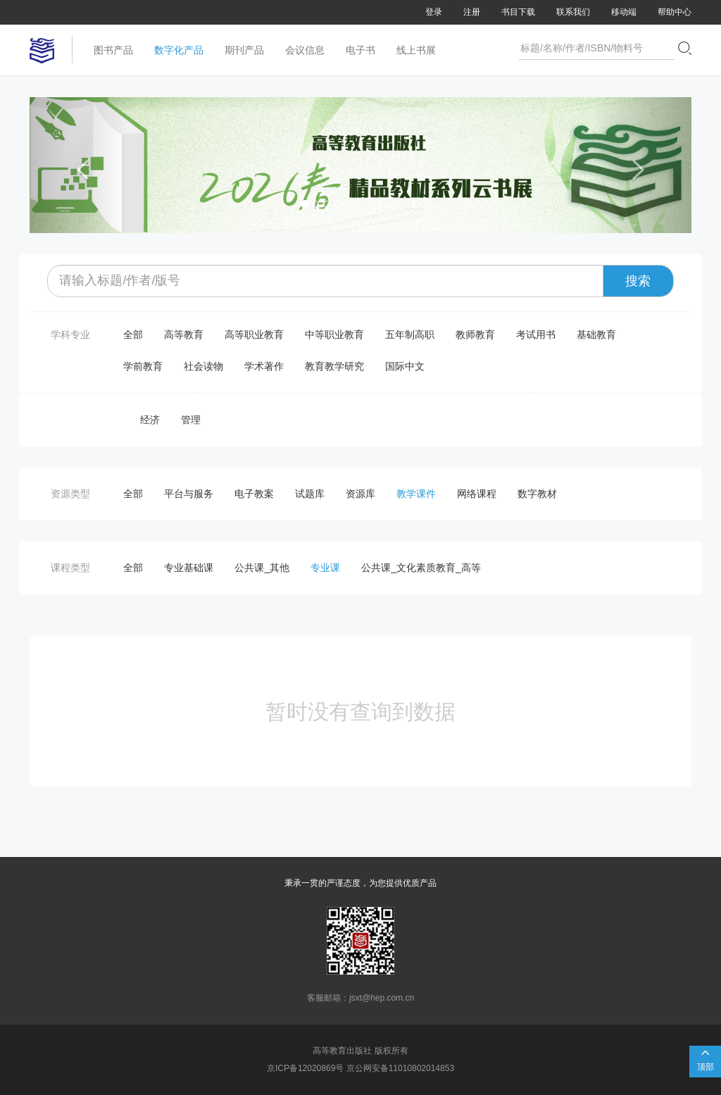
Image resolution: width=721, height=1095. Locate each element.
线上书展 (416, 50)
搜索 (638, 281)
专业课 (325, 567)
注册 (471, 12)
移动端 (624, 12)
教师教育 (475, 334)
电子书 (360, 50)
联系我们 (573, 12)
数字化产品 (178, 50)
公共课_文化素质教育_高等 (421, 567)
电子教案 (254, 493)
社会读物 (203, 366)
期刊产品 (244, 50)
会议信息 (305, 50)
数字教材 (537, 493)
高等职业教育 (254, 334)
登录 (433, 12)
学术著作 (264, 366)
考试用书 (536, 334)
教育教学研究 (334, 366)
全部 (133, 334)
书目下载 (518, 12)
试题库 (310, 493)
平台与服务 (188, 493)
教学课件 (416, 493)
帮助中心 (674, 12)
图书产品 (113, 50)
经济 (150, 419)
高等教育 (183, 334)
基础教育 (596, 334)
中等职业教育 (334, 334)
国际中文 (405, 366)
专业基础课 (188, 567)
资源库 (360, 493)
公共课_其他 (261, 567)
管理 (191, 419)
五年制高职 (409, 334)
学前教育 (143, 366)
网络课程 (476, 493)
